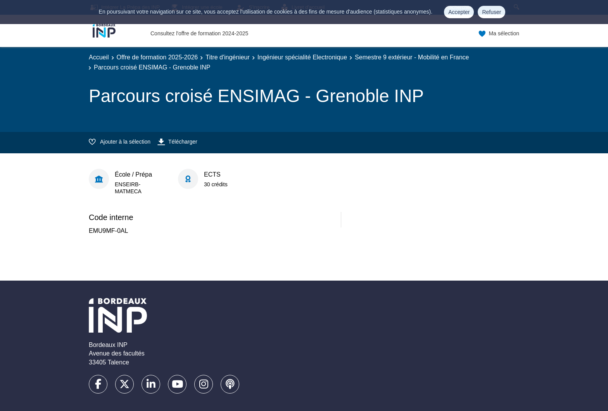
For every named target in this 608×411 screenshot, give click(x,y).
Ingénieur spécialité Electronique (302, 57)
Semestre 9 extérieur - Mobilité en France (412, 57)
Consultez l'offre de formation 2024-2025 (199, 33)
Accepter (459, 12)
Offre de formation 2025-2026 (157, 57)
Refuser (491, 12)
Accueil (99, 57)
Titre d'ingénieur (228, 57)
